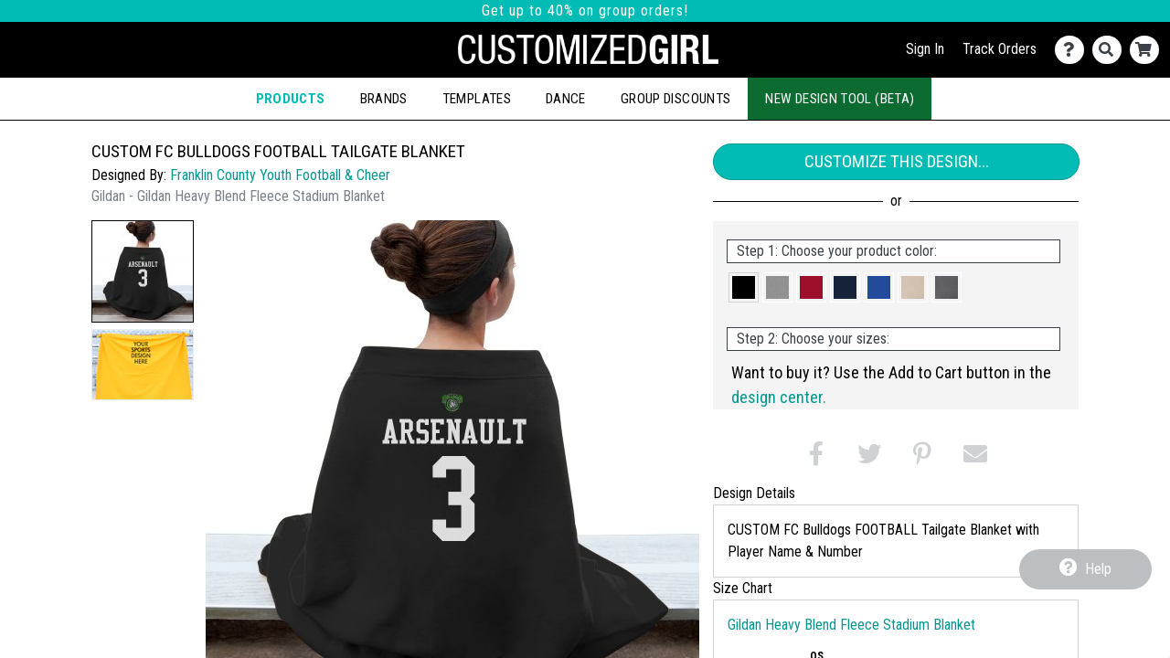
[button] (142, 271)
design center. (778, 397)
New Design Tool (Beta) (839, 98)
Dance (566, 98)
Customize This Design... (896, 161)
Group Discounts (675, 98)
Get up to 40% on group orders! (585, 10)
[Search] (1111, 50)
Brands (384, 98)
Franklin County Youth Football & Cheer (280, 175)
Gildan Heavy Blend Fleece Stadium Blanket (851, 624)
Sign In (925, 49)
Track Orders (1000, 49)
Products (290, 98)
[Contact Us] (1073, 50)
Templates (476, 98)
